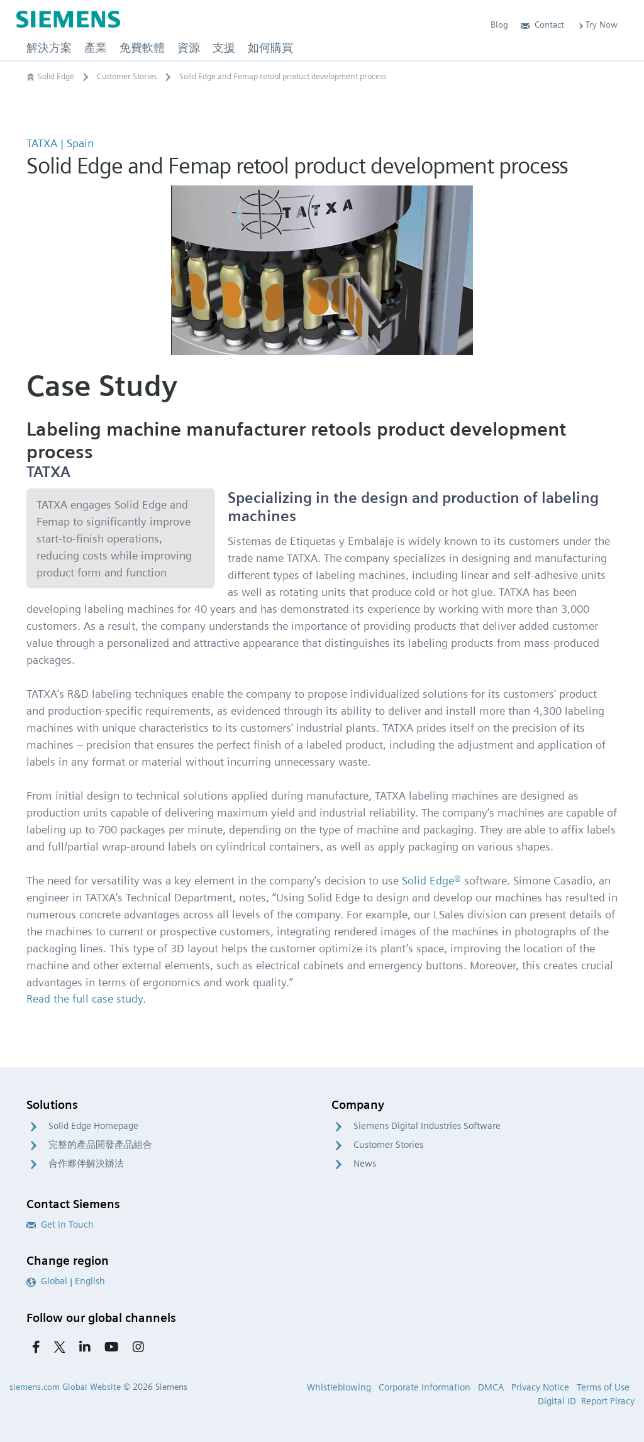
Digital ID (557, 1401)
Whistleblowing (339, 1387)
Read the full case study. (86, 998)
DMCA (491, 1387)
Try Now (597, 24)
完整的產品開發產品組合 (100, 1144)
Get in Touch (60, 1224)
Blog (499, 24)
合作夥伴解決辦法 (86, 1163)
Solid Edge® (431, 880)
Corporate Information (424, 1387)
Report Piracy (608, 1401)
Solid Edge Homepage (93, 1125)
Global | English (65, 1281)
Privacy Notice (540, 1387)
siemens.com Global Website (65, 1387)
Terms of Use (603, 1387)
